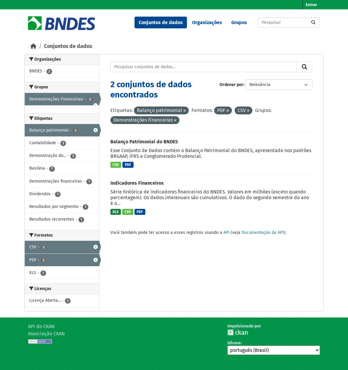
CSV (115, 165)
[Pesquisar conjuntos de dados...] (289, 22)
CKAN (237, 332)
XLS (115, 212)
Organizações (207, 22)
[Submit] (313, 22)
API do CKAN (41, 326)
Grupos (239, 22)
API (226, 232)
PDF (128, 165)
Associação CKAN (46, 334)
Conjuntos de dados (161, 22)
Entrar (311, 4)
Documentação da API (263, 232)
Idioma (234, 343)
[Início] (33, 46)
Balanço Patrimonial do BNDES (144, 142)
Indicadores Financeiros (137, 183)
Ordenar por (231, 84)
